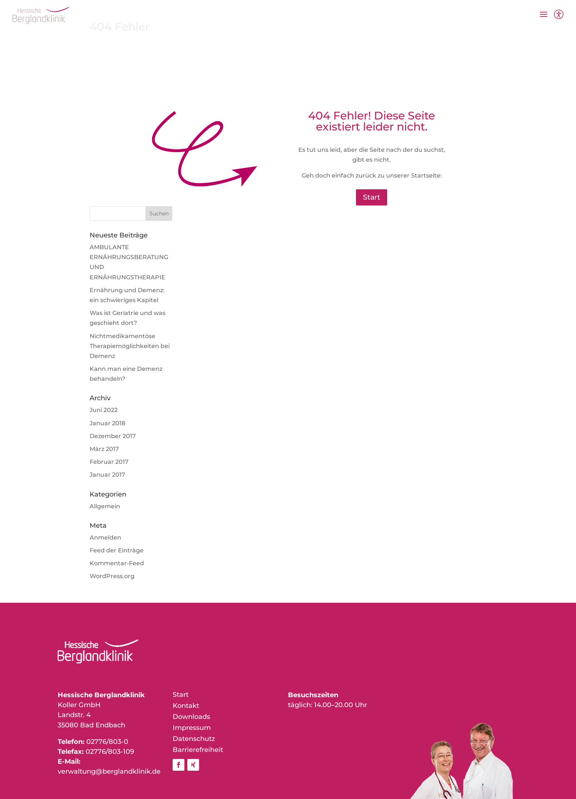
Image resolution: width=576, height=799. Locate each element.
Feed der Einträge (117, 550)
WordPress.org (112, 576)
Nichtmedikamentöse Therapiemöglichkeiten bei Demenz (130, 346)
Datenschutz (194, 739)
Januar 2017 (107, 474)
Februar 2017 (109, 461)
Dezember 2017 (113, 436)
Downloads (191, 717)
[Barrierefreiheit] (558, 15)
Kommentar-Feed (117, 563)
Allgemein (105, 506)
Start (371, 197)
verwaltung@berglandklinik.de (109, 771)
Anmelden (105, 537)
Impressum (192, 728)
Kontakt (186, 706)
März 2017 (104, 448)
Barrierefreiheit (198, 750)
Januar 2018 (107, 423)
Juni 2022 (104, 409)
